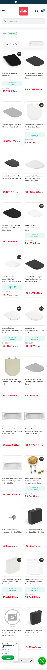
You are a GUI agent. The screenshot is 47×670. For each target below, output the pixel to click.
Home (4, 33)
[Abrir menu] (3, 11)
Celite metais (12, 33)
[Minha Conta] (36, 11)
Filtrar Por (12, 44)
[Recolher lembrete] (16, 643)
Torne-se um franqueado (23, 2)
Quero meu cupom (8, 657)
